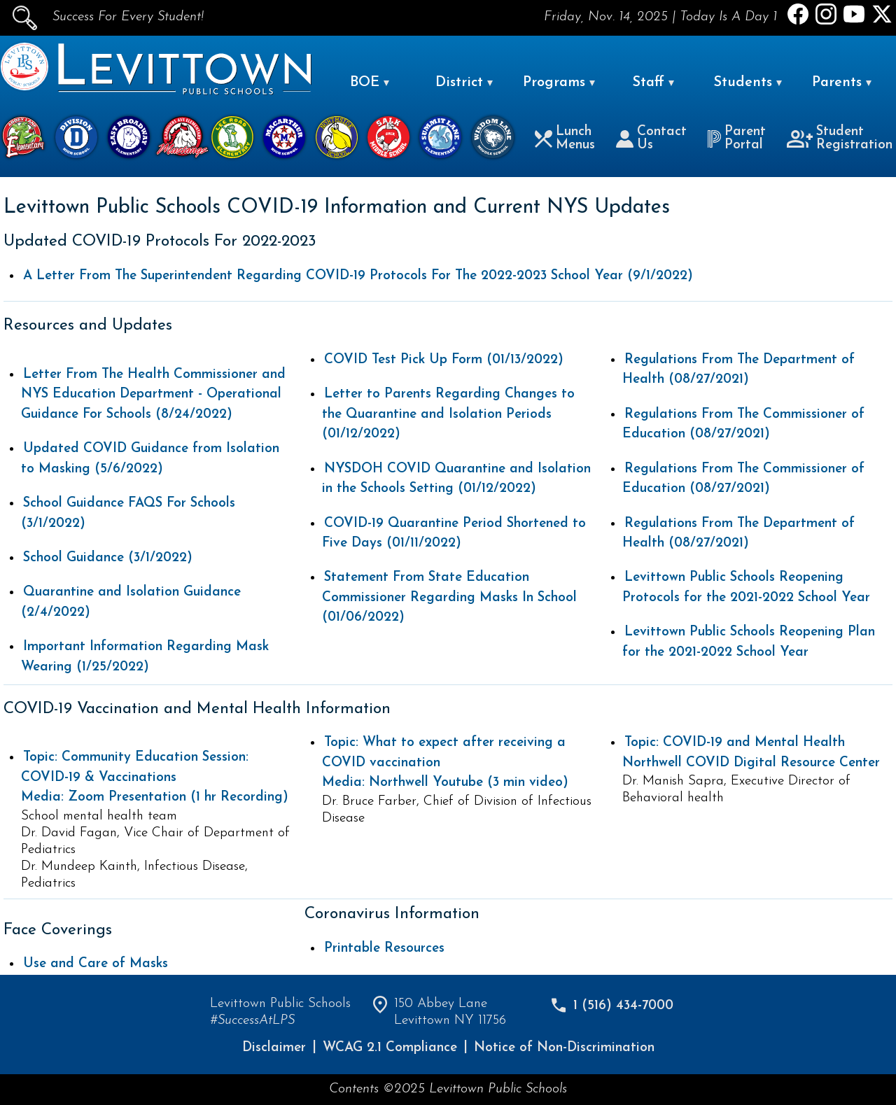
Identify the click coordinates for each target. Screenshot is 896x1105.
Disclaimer (274, 1048)
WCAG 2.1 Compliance (390, 1048)
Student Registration (840, 138)
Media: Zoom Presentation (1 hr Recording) (154, 777)
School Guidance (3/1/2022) (107, 558)
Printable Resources (384, 948)
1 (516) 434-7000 (623, 1006)
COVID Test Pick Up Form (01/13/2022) (444, 360)
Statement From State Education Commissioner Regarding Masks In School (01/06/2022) (449, 597)
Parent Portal (736, 138)
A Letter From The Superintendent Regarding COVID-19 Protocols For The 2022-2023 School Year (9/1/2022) (358, 276)
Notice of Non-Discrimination (564, 1048)
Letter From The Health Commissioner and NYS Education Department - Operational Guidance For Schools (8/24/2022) (153, 394)
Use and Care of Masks (95, 964)
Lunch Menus (565, 138)
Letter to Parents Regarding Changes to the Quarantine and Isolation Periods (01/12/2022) (448, 414)
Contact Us (651, 138)
